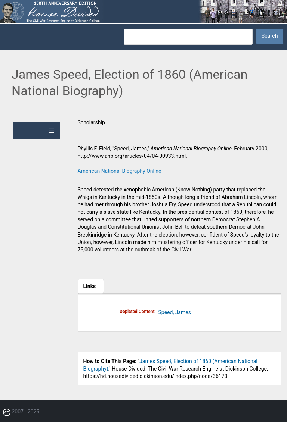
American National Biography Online (119, 171)
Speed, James (174, 312)
